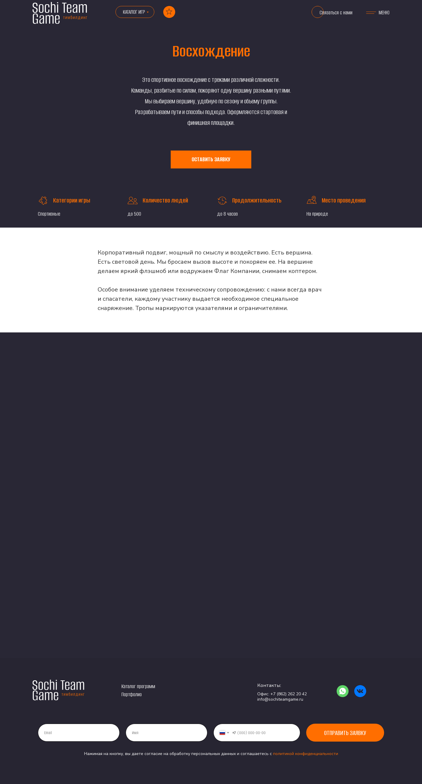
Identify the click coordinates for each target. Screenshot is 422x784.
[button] (317, 12)
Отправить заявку (345, 732)
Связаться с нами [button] (336, 12)
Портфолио (131, 694)
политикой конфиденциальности (305, 754)
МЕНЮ (384, 12)
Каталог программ (138, 686)
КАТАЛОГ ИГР (134, 12)
